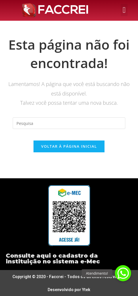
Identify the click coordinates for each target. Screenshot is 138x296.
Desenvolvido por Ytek (69, 289)
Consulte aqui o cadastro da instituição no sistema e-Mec (53, 258)
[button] (124, 10)
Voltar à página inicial (69, 146)
